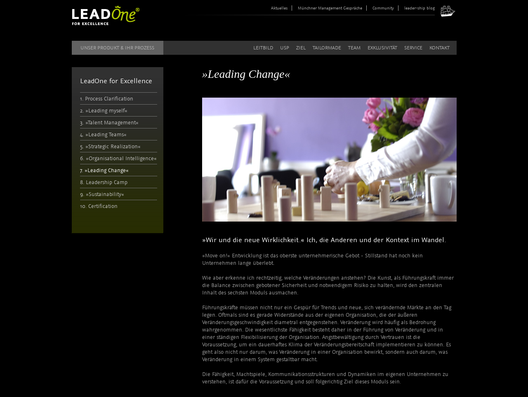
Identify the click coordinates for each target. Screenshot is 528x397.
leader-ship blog (419, 8)
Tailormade (327, 47)
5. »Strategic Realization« (110, 146)
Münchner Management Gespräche (330, 8)
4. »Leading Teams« (103, 134)
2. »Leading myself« (103, 110)
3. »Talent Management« (109, 122)
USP (284, 47)
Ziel (301, 47)
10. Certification (99, 206)
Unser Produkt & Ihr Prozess (117, 47)
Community (383, 8)
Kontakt (439, 47)
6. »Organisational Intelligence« (118, 158)
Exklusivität (382, 47)
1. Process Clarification (106, 98)
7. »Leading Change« (104, 170)
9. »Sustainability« (102, 194)
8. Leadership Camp (103, 182)
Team (354, 47)
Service (413, 47)
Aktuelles (279, 8)
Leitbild (263, 47)
